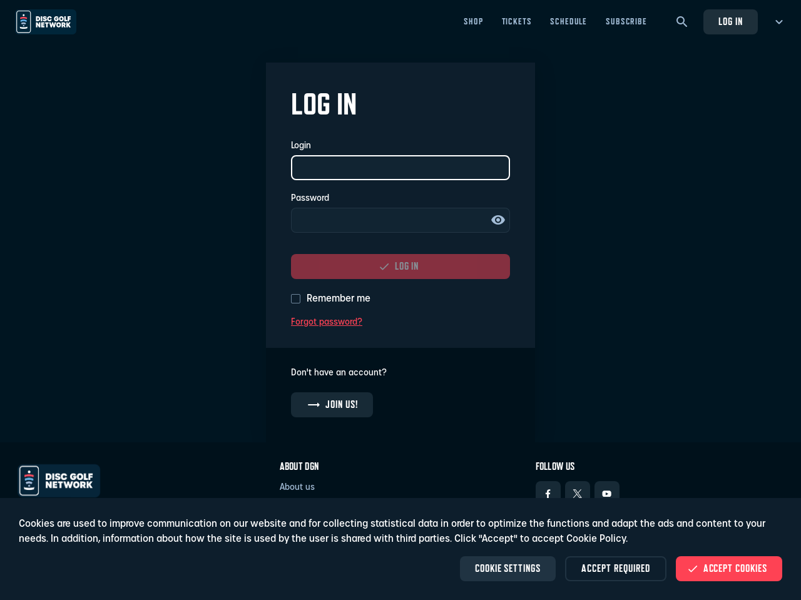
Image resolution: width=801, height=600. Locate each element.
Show (498, 220)
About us (297, 487)
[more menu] (777, 22)
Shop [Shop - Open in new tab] (473, 21)
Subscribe (626, 21)
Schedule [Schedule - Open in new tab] (568, 21)
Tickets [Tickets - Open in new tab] (517, 21)
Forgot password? (326, 322)
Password (310, 198)
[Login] (400, 167)
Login (301, 146)
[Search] (682, 21)
